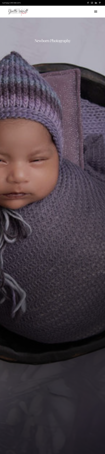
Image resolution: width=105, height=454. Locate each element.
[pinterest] (100, 3)
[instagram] (92, 3)
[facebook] (88, 3)
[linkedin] (96, 3)
